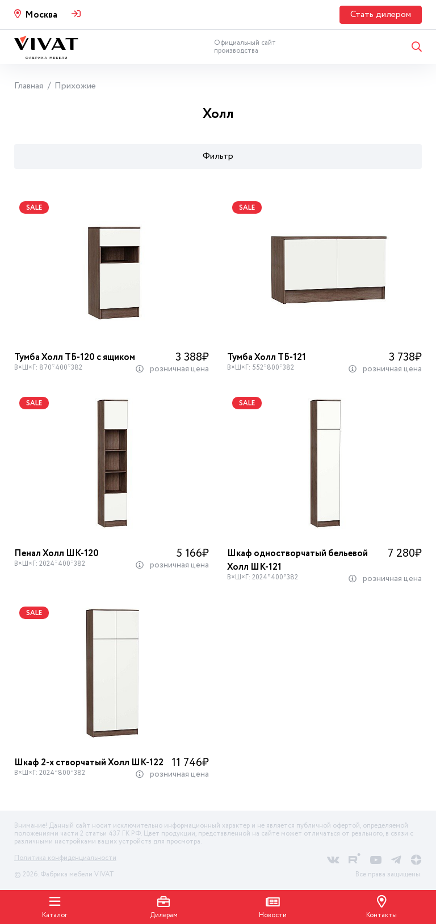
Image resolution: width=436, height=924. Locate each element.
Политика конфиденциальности (65, 858)
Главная (28, 85)
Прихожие (75, 85)
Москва (41, 15)
